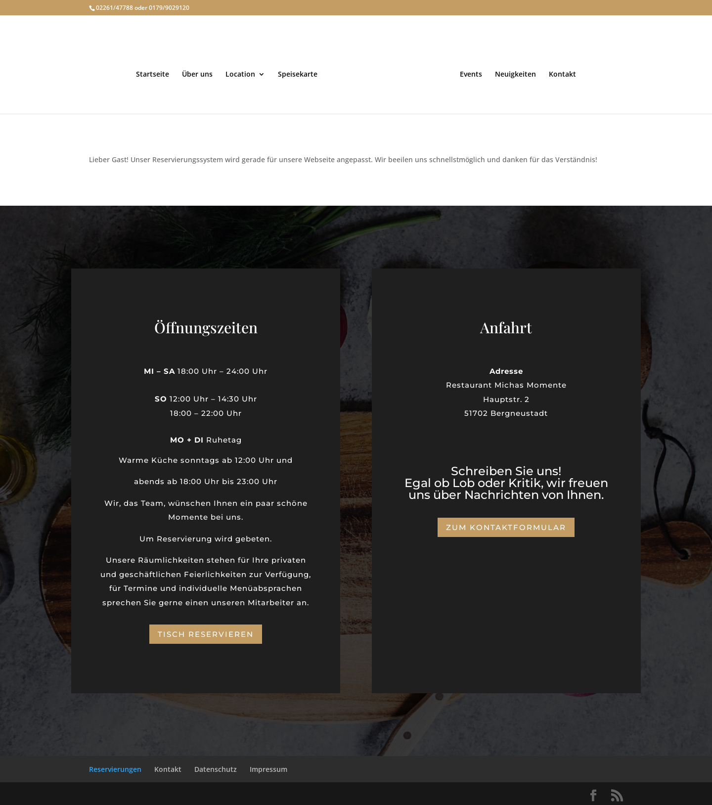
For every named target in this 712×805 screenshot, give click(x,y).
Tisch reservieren (206, 632)
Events (468, 73)
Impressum (268, 767)
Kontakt (560, 73)
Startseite (155, 73)
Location (243, 73)
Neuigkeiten (513, 73)
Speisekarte (300, 73)
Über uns (199, 73)
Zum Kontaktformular (506, 526)
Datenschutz (215, 767)
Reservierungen (115, 767)
